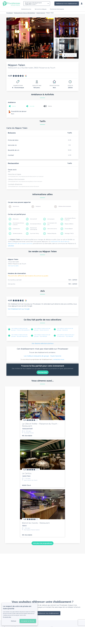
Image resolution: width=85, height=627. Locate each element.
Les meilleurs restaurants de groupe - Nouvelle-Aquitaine (19, 335)
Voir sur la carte (13, 266)
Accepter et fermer (27, 621)
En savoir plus (7, 617)
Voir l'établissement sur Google (19, 309)
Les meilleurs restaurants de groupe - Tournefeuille (42, 335)
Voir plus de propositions (42, 543)
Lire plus (11, 245)
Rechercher (42, 372)
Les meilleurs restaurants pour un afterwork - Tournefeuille (65, 335)
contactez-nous (58, 359)
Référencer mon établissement (66, 3)
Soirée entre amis (26, 9)
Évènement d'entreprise (57, 9)
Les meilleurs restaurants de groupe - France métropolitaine (20, 329)
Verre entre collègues (40, 9)
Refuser (13, 621)
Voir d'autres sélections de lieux (42, 343)
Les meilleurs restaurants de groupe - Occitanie (65, 329)
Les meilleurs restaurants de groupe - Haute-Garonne (42, 329)
